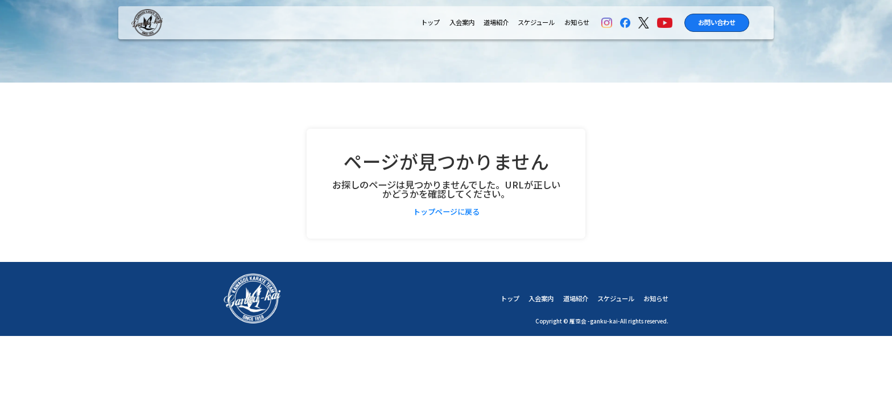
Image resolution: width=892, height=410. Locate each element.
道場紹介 (496, 22)
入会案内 (461, 22)
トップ (430, 22)
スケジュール (536, 22)
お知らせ (576, 22)
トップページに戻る (446, 211)
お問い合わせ (717, 22)
